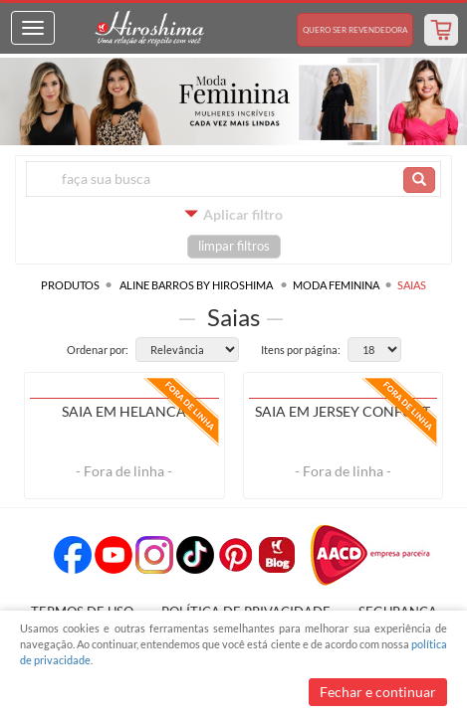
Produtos (70, 284)
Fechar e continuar (378, 691)
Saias (411, 284)
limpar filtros (234, 246)
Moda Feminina (336, 284)
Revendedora (355, 30)
